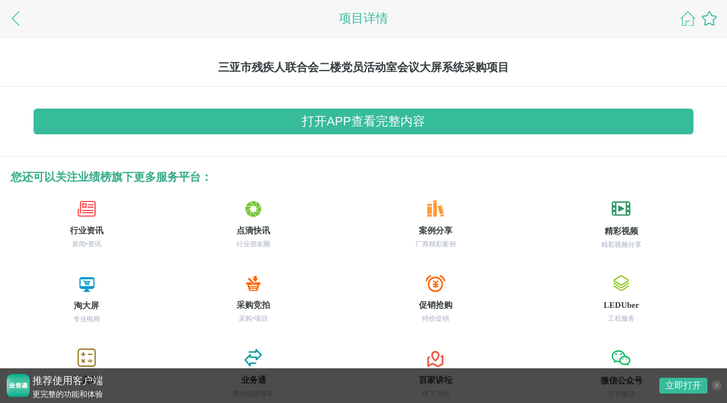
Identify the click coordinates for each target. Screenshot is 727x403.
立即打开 (683, 385)
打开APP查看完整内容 (363, 121)
